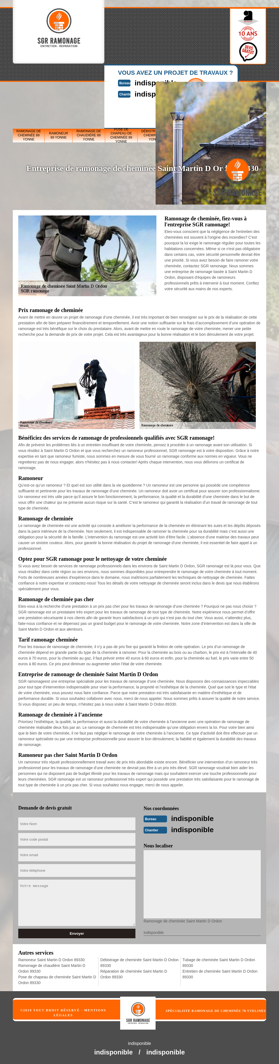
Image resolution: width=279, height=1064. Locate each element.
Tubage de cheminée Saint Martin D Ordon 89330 (219, 962)
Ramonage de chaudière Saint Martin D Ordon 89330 (51, 968)
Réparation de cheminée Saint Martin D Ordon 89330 (133, 974)
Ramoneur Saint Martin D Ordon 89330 (51, 959)
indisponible (195, 818)
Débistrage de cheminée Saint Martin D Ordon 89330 (139, 962)
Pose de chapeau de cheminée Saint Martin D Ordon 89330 (57, 979)
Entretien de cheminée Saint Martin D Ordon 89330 (220, 974)
